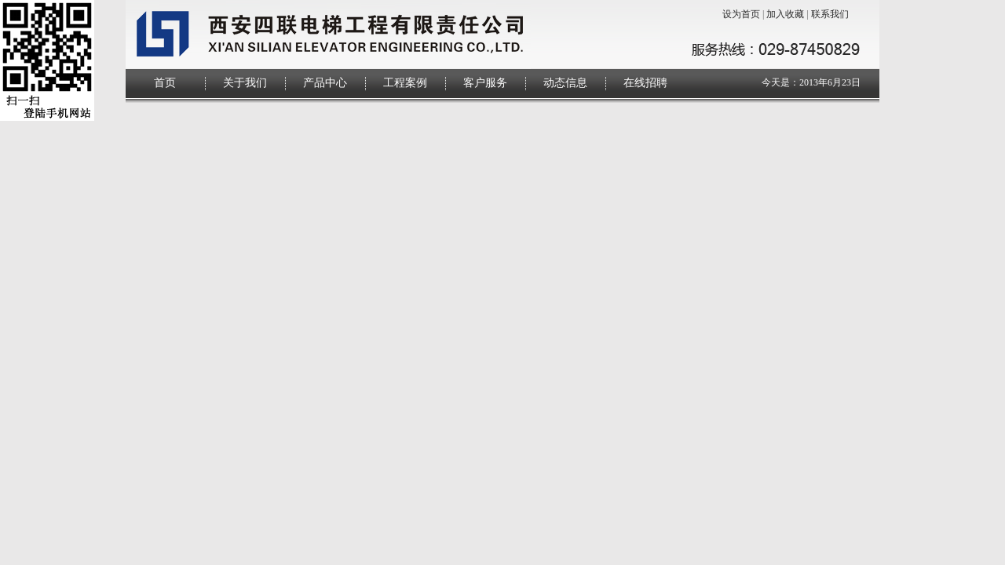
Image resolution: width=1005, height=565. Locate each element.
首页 (165, 83)
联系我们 (830, 14)
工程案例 (405, 83)
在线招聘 (645, 83)
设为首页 (741, 14)
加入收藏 (785, 14)
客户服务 (485, 83)
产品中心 (325, 83)
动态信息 (565, 83)
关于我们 (245, 83)
